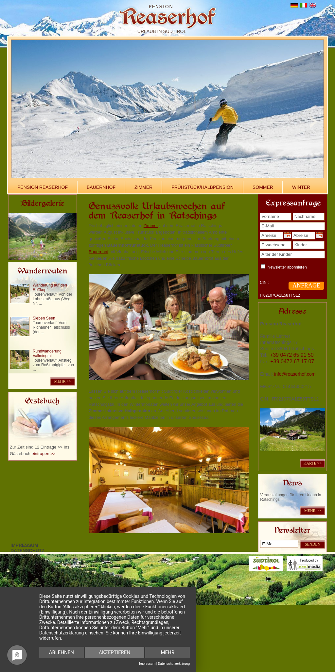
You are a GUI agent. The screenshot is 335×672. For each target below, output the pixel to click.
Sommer (263, 187)
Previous (21, 121)
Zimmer (143, 187)
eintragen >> (43, 453)
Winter (301, 187)
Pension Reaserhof (42, 187)
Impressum (24, 545)
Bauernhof (101, 187)
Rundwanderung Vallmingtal (47, 353)
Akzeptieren (114, 652)
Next (313, 121)
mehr (167, 652)
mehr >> (62, 381)
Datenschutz (27, 550)
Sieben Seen (44, 318)
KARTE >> (313, 463)
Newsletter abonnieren (287, 267)
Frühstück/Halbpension (202, 187)
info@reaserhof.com (294, 374)
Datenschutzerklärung (174, 663)
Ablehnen (61, 652)
